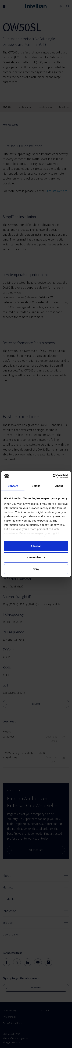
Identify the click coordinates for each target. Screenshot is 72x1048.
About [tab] (59, 485)
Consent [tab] (13, 485)
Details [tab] (36, 485)
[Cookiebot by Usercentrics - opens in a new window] (52, 476)
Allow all (36, 545)
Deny (36, 568)
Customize (36, 557)
